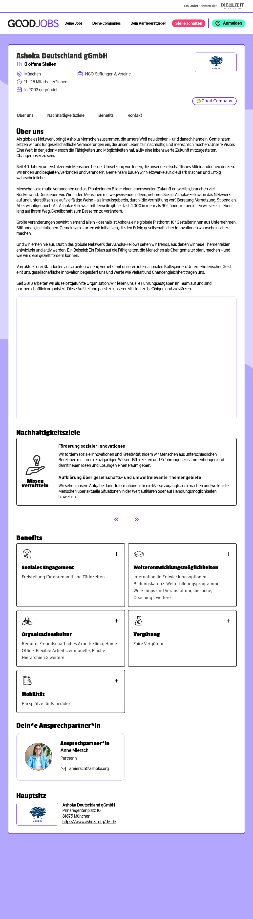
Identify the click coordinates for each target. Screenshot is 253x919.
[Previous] (117, 519)
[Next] (136, 519)
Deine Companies (106, 23)
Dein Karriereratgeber (148, 23)
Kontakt (134, 116)
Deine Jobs (73, 23)
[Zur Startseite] (33, 23)
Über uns (25, 116)
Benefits (105, 116)
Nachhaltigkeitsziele (65, 116)
